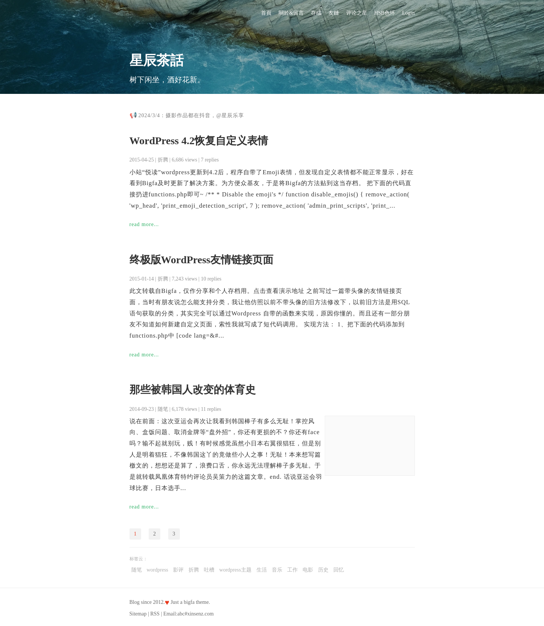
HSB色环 (384, 13)
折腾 (163, 160)
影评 (178, 570)
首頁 (266, 13)
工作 (292, 570)
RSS (155, 614)
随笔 (163, 409)
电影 (308, 570)
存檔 (316, 13)
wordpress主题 (235, 570)
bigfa (189, 602)
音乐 (277, 570)
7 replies (210, 160)
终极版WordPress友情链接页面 (202, 259)
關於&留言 (291, 13)
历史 (323, 570)
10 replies (211, 279)
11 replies (211, 409)
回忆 (338, 570)
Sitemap (138, 614)
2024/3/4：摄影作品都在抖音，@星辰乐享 (191, 115)
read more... (144, 224)
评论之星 (356, 13)
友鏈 (334, 13)
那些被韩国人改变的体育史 (193, 389)
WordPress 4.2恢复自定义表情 (199, 140)
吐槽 (209, 570)
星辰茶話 (157, 60)
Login (408, 13)
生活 (261, 570)
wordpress (158, 570)
